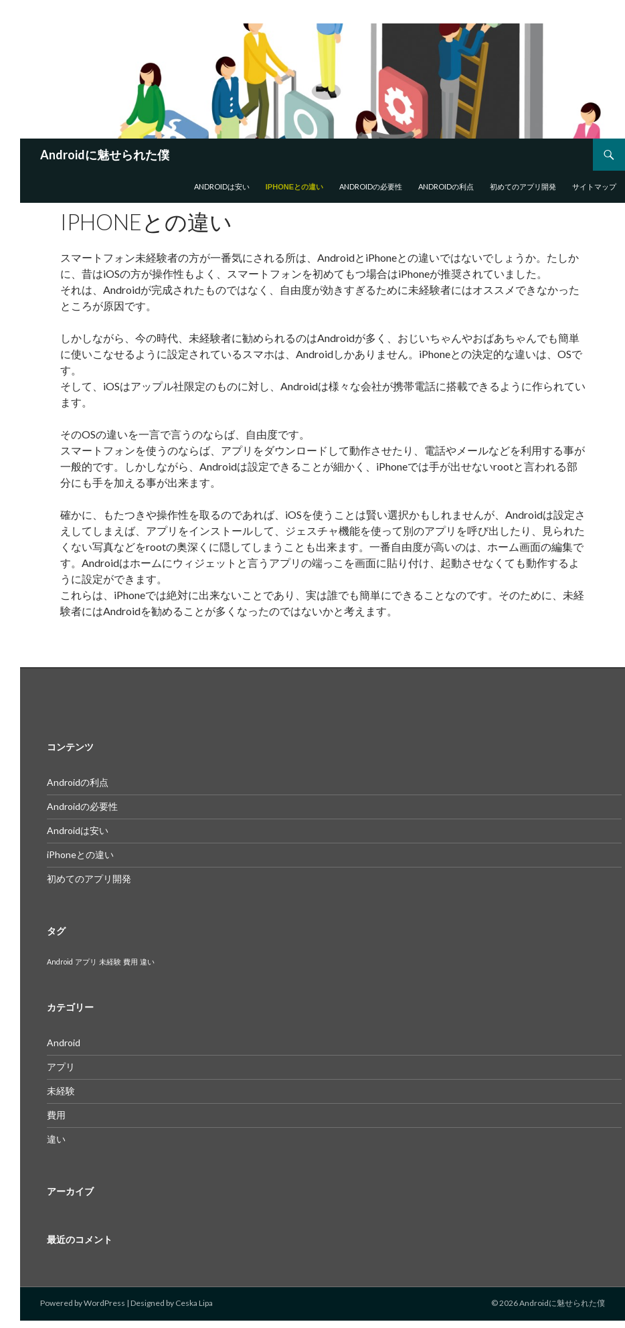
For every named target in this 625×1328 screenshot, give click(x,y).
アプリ (61, 1066)
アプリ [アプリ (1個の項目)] (86, 961)
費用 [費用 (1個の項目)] (130, 961)
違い (56, 1139)
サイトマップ (594, 186)
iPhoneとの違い (294, 187)
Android (63, 1042)
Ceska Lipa (194, 1303)
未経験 (61, 1090)
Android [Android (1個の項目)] (60, 961)
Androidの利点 (446, 186)
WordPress (104, 1303)
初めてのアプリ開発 (523, 186)
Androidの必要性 (370, 186)
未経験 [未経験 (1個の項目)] (110, 961)
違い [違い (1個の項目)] (147, 961)
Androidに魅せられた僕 (104, 154)
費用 (56, 1114)
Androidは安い (222, 186)
